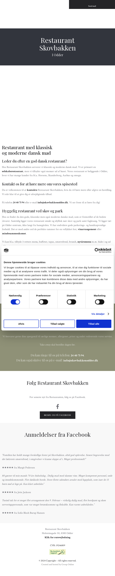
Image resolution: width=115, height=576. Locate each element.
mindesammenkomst (14, 233)
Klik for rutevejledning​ (57, 537)
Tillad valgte (57, 323)
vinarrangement (87, 229)
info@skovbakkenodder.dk (53, 202)
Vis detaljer (98, 314)
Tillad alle (93, 323)
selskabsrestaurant (12, 171)
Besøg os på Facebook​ (57, 415)
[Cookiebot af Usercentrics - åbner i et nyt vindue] (97, 250)
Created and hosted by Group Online (57, 564)
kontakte (32, 190)
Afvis (21, 323)
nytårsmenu (84, 242)
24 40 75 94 (18, 202)
